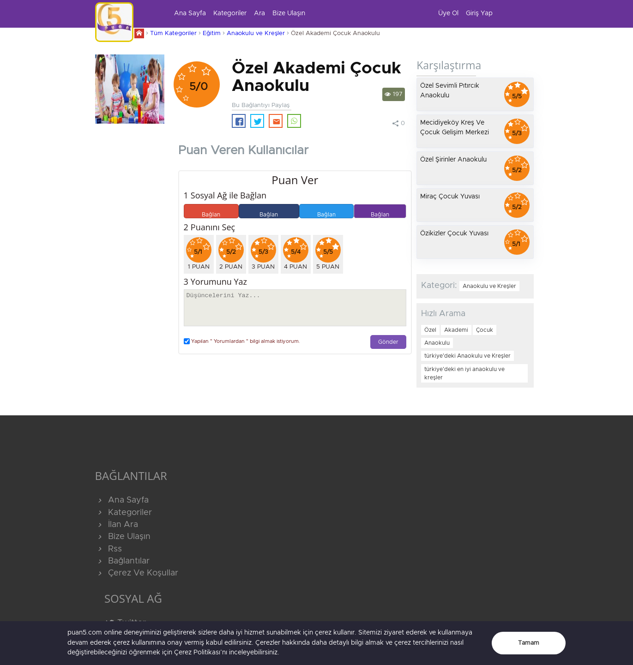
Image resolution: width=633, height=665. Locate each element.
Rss (108, 549)
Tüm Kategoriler (173, 33)
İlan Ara (116, 525)
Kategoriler (230, 13)
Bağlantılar (122, 561)
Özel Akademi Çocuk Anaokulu (335, 33)
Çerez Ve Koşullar (136, 573)
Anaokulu (437, 343)
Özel (430, 330)
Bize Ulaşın (288, 13)
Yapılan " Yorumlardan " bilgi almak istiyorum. (242, 341)
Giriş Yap (479, 13)
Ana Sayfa (190, 13)
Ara (259, 13)
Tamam (528, 643)
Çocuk (484, 330)
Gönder (388, 342)
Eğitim (212, 33)
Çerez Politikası (197, 652)
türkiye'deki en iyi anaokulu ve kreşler (464, 373)
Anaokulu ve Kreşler (256, 33)
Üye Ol (448, 13)
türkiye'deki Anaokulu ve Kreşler (467, 356)
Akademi (456, 330)
